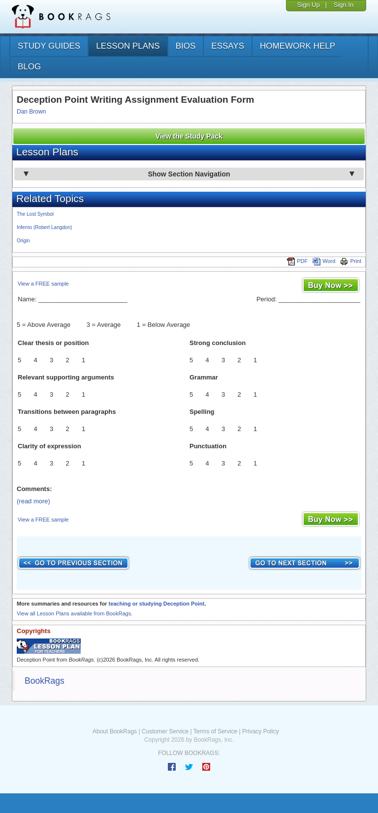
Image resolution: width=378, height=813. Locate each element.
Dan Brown (31, 111)
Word (324, 261)
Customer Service (165, 731)
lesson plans (127, 46)
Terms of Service (215, 731)
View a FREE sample (43, 284)
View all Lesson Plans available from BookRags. (74, 613)
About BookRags (115, 731)
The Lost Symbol (35, 214)
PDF (297, 261)
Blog (29, 66)
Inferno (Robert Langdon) (44, 227)
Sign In (343, 4)
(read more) (33, 501)
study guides (49, 46)
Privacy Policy (260, 731)
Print (350, 261)
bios (186, 46)
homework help (297, 46)
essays (227, 46)
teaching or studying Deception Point (156, 604)
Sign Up (308, 4)
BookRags (44, 681)
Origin (23, 240)
